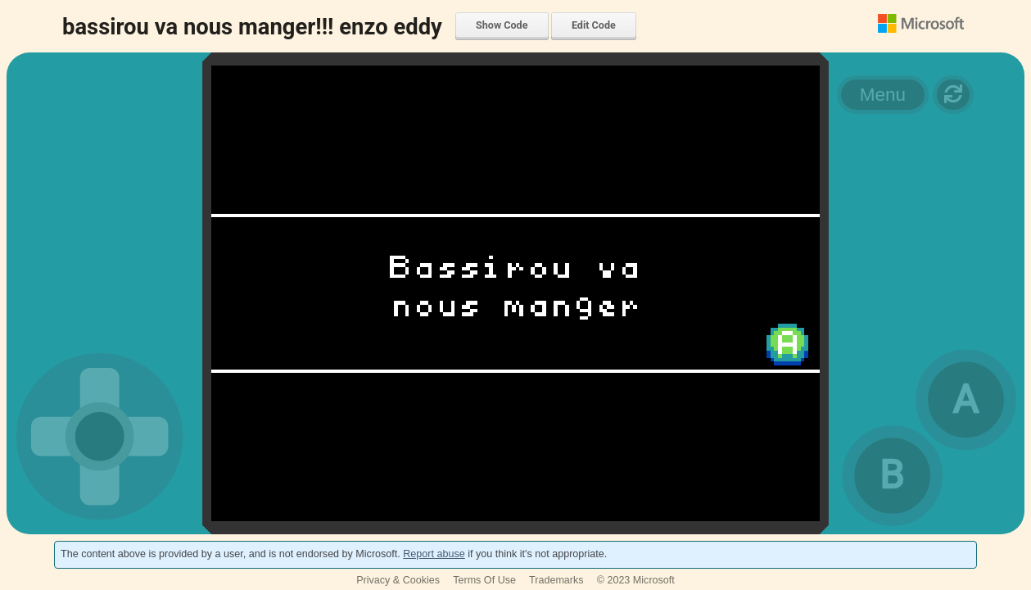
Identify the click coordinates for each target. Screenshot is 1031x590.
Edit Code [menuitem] (594, 25)
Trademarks (556, 580)
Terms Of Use (484, 580)
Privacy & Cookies (398, 580)
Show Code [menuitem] (501, 25)
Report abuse (433, 554)
